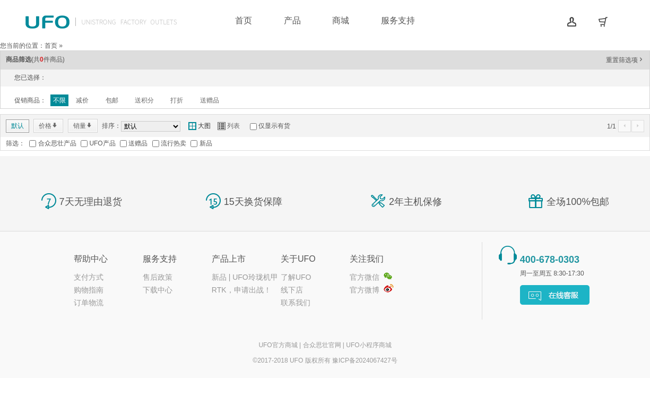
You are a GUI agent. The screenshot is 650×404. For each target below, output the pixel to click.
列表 (229, 126)
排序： (111, 126)
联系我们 (295, 302)
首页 (243, 20)
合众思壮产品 (57, 143)
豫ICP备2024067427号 (364, 360)
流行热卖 (173, 143)
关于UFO (298, 258)
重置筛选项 (625, 60)
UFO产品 (102, 143)
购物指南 (88, 290)
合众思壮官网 (322, 345)
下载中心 (157, 290)
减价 (82, 100)
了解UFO (296, 277)
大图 (199, 126)
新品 (206, 143)
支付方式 (88, 277)
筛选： (15, 143)
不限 (59, 100)
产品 (292, 20)
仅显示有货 (274, 126)
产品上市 (229, 258)
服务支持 (398, 20)
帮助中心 (91, 258)
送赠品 (209, 100)
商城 (340, 20)
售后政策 (157, 277)
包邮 (112, 100)
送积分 (144, 100)
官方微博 (364, 290)
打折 (176, 100)
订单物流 (88, 302)
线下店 (292, 290)
